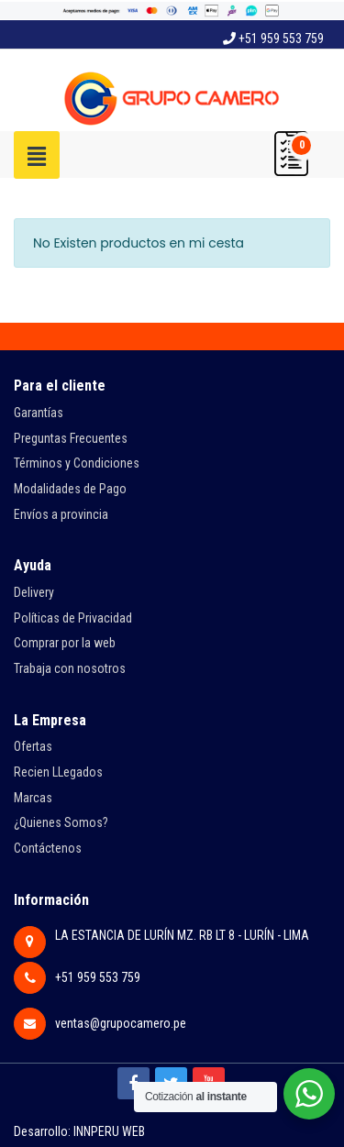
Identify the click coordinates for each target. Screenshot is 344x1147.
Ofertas (33, 746)
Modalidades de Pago (70, 488)
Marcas (33, 797)
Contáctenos (48, 848)
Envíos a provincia (61, 514)
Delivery (34, 592)
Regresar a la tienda (79, 304)
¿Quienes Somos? (61, 822)
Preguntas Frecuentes (71, 438)
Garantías (38, 412)
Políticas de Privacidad (73, 618)
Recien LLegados (58, 772)
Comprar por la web (65, 642)
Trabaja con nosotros (70, 668)
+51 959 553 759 (273, 38)
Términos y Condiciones (76, 463)
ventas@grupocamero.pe (120, 1023)
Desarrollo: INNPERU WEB (79, 1131)
